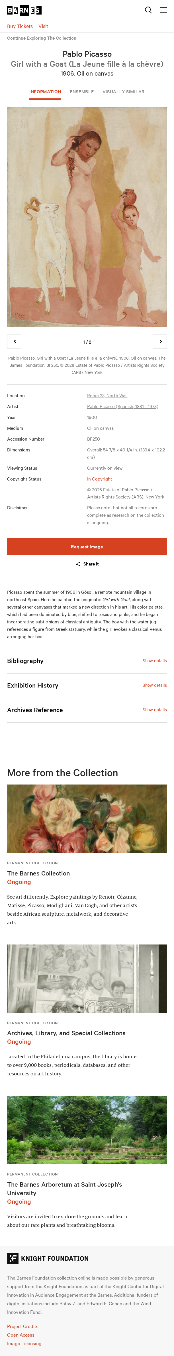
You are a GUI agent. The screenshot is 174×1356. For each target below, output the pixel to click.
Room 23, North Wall (107, 395)
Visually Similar (124, 91)
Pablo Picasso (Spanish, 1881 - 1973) (122, 406)
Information (45, 91)
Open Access (20, 1334)
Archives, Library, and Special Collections (66, 1033)
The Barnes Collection (38, 873)
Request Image (87, 546)
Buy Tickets (20, 26)
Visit (43, 26)
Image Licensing (24, 1343)
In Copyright (99, 478)
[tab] (87, 660)
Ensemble (82, 91)
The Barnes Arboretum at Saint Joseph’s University (64, 1188)
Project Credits (22, 1326)
